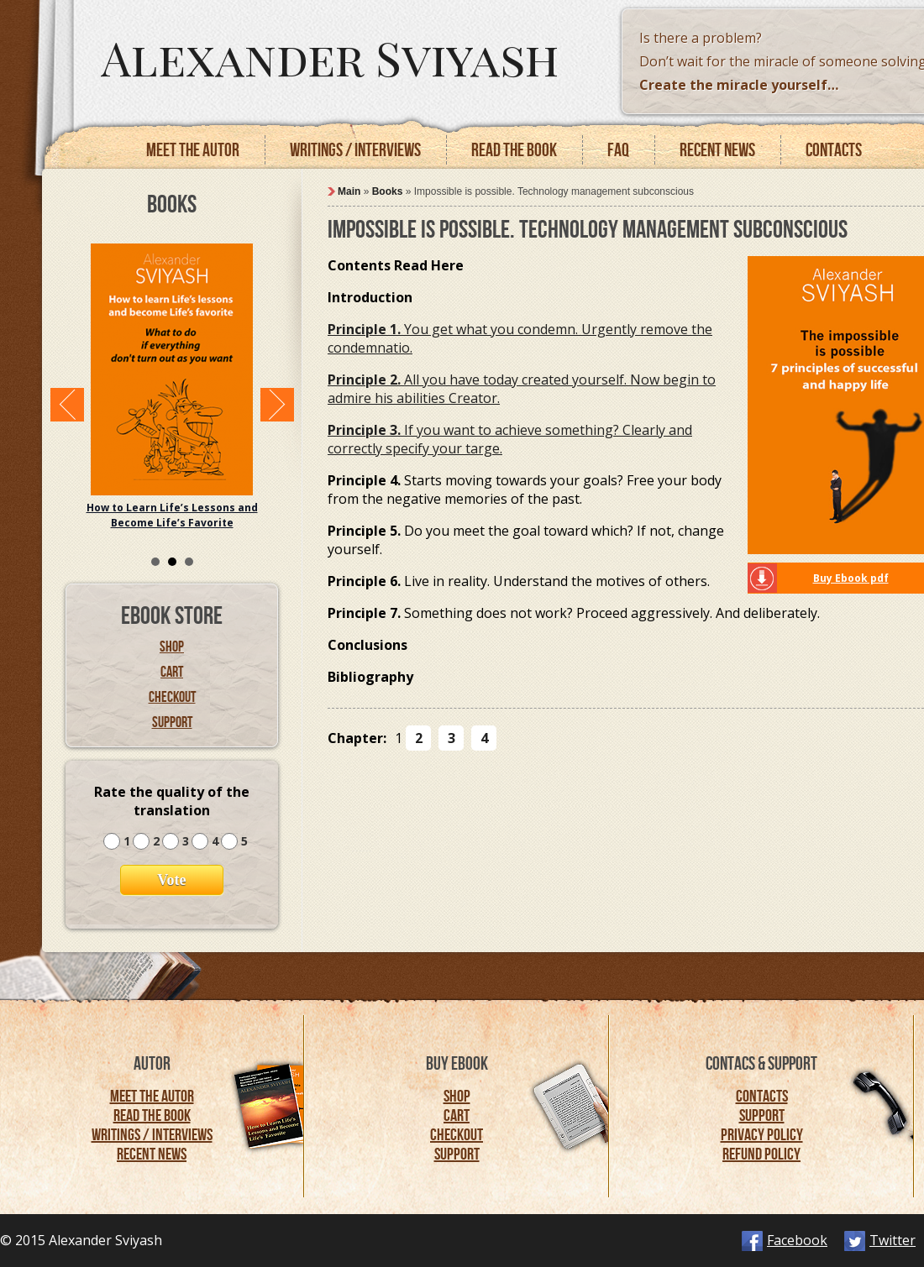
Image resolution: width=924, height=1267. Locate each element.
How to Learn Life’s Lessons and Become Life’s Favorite (172, 515)
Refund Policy (761, 1153)
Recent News (151, 1153)
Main (349, 191)
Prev (67, 404)
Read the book (514, 149)
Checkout (172, 696)
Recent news (717, 149)
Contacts (834, 149)
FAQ (618, 149)
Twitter (892, 1240)
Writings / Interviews (355, 149)
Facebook (797, 1240)
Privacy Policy (762, 1134)
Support (172, 722)
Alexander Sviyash (330, 56)
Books (387, 191)
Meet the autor (192, 149)
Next (277, 404)
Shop (172, 646)
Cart (171, 671)
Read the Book (152, 1115)
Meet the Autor (152, 1095)
